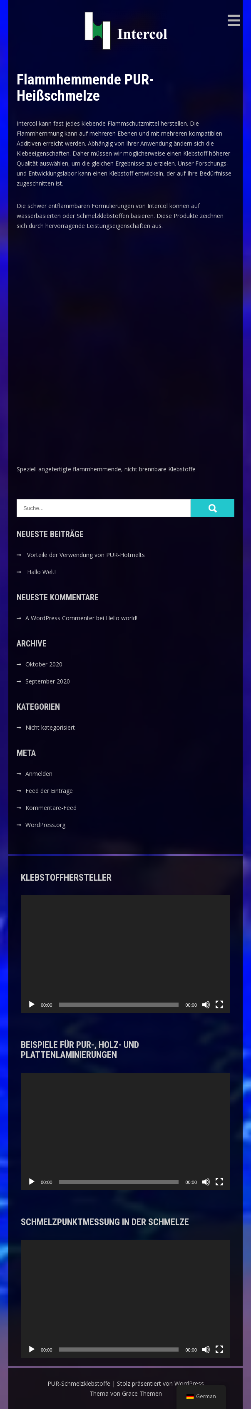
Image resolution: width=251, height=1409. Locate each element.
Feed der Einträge (49, 791)
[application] (125, 954)
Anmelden (38, 774)
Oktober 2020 (43, 664)
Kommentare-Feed (51, 808)
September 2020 (47, 681)
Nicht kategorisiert (50, 727)
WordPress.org (45, 825)
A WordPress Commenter (59, 618)
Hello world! (121, 618)
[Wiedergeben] (31, 1004)
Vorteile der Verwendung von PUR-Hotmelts (86, 555)
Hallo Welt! (41, 572)
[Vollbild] (219, 1004)
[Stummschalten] (206, 1004)
